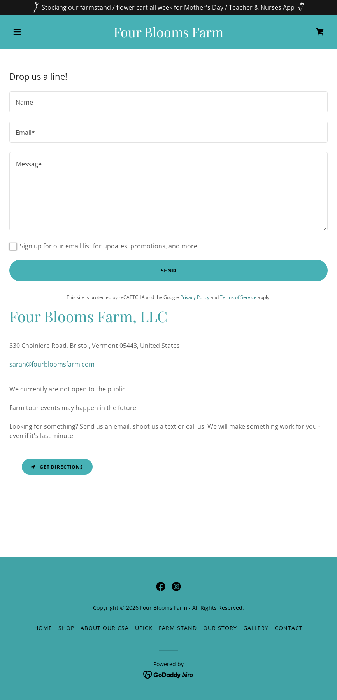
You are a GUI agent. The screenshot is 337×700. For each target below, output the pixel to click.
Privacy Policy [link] (194, 297)
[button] (33, 32)
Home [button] (43, 628)
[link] (168, 35)
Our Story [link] (220, 628)
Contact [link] (289, 628)
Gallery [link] (256, 628)
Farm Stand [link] (178, 628)
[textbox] (168, 101)
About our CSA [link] (105, 628)
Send (169, 270)
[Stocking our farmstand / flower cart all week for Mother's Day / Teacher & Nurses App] (168, 7)
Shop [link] (66, 628)
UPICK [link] (144, 628)
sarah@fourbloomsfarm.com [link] (52, 364)
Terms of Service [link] (238, 297)
